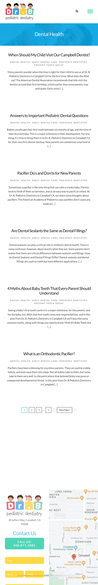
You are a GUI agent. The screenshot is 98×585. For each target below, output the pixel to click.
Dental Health (20, 62)
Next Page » (64, 410)
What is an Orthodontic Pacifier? (49, 353)
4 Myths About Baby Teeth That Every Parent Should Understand (49, 291)
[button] (90, 11)
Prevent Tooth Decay (49, 65)
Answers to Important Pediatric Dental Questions (49, 115)
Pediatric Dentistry (73, 62)
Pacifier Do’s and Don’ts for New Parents (49, 173)
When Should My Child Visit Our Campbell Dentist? (49, 54)
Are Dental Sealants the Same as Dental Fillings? (49, 230)
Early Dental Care (44, 62)
